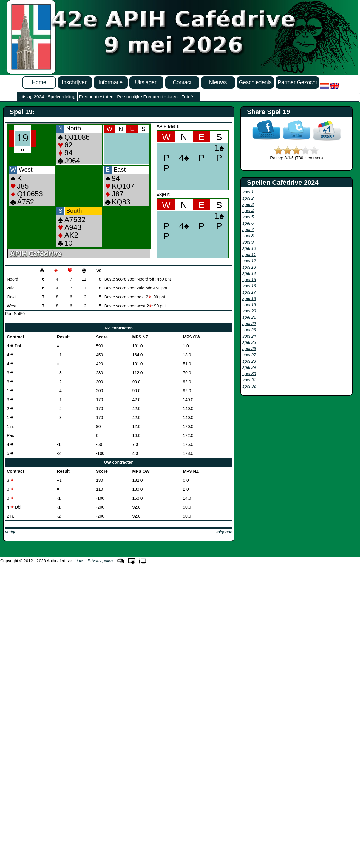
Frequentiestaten (96, 96)
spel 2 (248, 198)
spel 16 (249, 286)
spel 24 (249, 336)
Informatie (110, 82)
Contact (182, 82)
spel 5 (248, 217)
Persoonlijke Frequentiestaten (147, 96)
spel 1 (248, 192)
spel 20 (249, 311)
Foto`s (187, 96)
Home (39, 82)
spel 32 (249, 386)
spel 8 (248, 235)
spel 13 (249, 267)
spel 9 (248, 242)
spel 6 (248, 223)
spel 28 (249, 361)
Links (79, 560)
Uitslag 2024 (31, 96)
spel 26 (249, 348)
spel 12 (249, 260)
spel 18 (249, 298)
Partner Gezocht (297, 82)
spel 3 (248, 204)
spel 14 (249, 273)
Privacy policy (100, 560)
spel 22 (249, 323)
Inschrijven (75, 82)
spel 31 (249, 380)
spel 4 (248, 210)
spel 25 (249, 342)
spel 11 (249, 254)
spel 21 (249, 317)
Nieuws (218, 82)
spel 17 (249, 292)
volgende (223, 531)
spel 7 (248, 229)
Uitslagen (146, 82)
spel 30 (249, 373)
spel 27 (249, 354)
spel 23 (249, 329)
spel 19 (249, 304)
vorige (10, 531)
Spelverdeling (61, 96)
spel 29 (249, 367)
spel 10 (249, 248)
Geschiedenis (255, 82)
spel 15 (249, 279)
